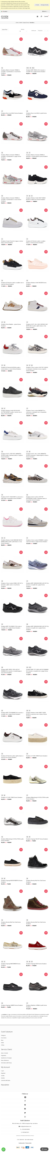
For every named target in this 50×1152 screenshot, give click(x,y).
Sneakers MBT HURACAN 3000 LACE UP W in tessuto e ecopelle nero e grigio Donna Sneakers (37, 628)
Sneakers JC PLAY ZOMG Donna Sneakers (36, 756)
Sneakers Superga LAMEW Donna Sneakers (12, 1005)
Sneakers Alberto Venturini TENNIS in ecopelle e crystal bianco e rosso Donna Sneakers (11, 199)
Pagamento (3, 1055)
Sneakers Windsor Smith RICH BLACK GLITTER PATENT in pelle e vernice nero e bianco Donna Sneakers (11, 412)
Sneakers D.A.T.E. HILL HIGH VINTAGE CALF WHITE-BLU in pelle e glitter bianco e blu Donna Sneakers (37, 326)
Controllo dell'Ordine (5, 1080)
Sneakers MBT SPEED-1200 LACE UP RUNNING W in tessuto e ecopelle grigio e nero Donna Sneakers (11, 671)
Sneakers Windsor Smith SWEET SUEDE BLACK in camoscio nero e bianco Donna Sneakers (36, 714)
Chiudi (37, 4)
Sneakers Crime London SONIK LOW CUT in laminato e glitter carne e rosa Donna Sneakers (12, 585)
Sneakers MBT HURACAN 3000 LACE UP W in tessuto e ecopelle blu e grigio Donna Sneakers (37, 585)
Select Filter (5, 29)
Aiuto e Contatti (4, 1053)
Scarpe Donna (26, 22)
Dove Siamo (3, 1037)
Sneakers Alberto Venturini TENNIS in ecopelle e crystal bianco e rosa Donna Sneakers (10, 71)
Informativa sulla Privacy (6, 1062)
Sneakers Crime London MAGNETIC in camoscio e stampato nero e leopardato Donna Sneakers (36, 412)
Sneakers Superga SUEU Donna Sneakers (36, 963)
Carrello (2, 1075)
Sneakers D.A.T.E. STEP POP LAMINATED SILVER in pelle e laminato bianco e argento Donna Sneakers (12, 455)
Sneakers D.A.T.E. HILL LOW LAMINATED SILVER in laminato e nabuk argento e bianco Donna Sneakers (37, 455)
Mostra (22, 29)
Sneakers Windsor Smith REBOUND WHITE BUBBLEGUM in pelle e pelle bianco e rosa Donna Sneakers (11, 541)
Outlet (20, 22)
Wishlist (3, 1078)
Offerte (2, 1045)
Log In (2, 1070)
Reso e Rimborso (5, 1060)
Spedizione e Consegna (6, 1057)
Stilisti (2, 1042)
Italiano (4, 11)
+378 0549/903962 (26, 1129)
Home (17, 22)
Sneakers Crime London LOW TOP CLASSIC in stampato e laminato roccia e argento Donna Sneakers (37, 369)
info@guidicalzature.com (25, 1126)
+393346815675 (25, 1132)
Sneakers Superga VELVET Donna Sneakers (37, 839)
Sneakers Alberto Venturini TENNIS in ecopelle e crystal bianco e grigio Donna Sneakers (11, 156)
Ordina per (33, 30)
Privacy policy (28, 1143)
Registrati (3, 1073)
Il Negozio (3, 1035)
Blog (2, 1040)
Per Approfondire (44, 4)
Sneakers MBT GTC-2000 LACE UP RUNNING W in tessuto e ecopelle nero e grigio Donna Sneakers (37, 671)
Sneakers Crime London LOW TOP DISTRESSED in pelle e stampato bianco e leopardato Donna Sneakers (36, 498)
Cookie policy (22, 1143)
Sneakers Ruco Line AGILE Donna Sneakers (12, 113)
